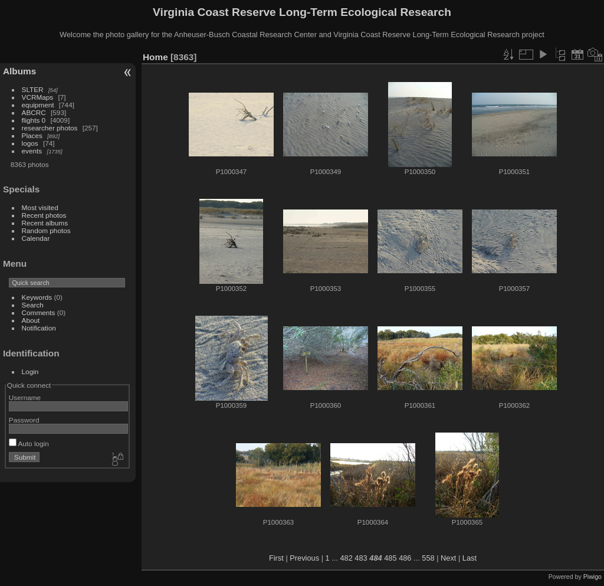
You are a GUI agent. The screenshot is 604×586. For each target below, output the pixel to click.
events (32, 151)
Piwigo (592, 576)
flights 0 (34, 120)
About (31, 320)
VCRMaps (38, 97)
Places (32, 135)
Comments (38, 312)
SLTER (33, 89)
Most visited (40, 207)
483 (360, 558)
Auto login (29, 443)
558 (428, 558)
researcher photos (50, 128)
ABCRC (34, 112)
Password (24, 420)
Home (155, 57)
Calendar (36, 238)
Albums (19, 71)
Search (33, 305)
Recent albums (45, 223)
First (276, 558)
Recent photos (44, 215)
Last (469, 558)
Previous (304, 558)
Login (30, 371)
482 (346, 558)
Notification (39, 328)
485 (390, 558)
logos (30, 143)
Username (25, 397)
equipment (38, 105)
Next (448, 558)
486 (405, 558)
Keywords (37, 297)
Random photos (46, 230)
